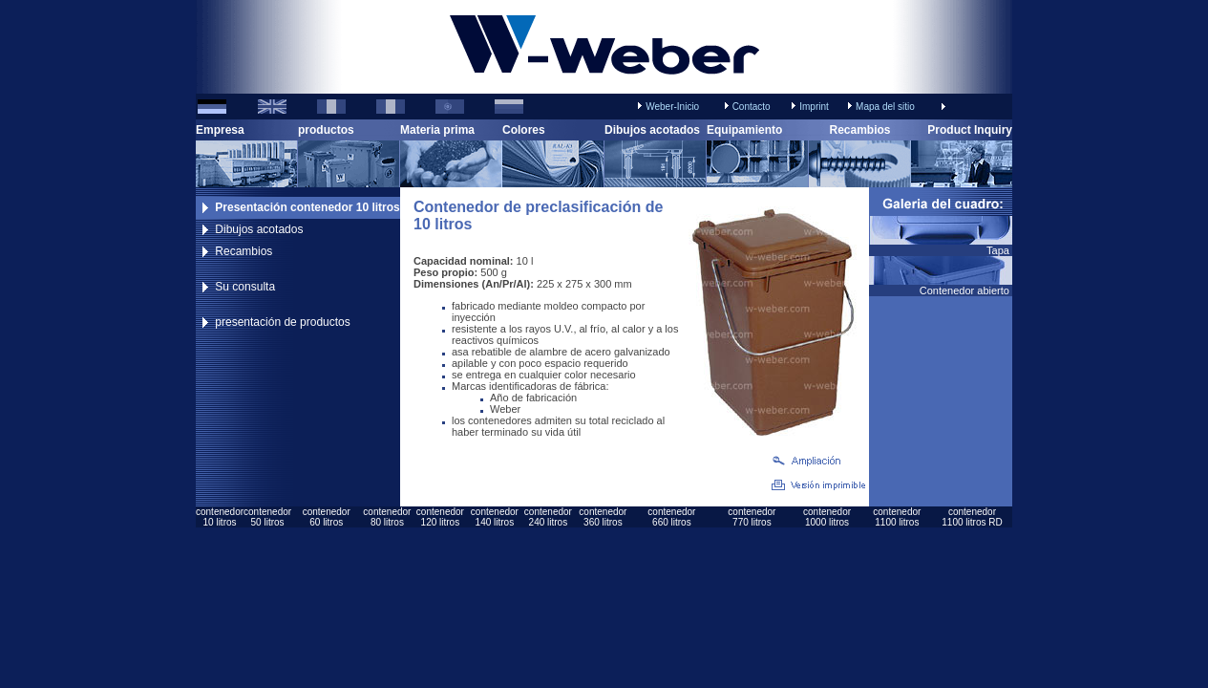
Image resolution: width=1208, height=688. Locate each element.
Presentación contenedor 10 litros (307, 207)
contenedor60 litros (326, 516)
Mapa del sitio (885, 106)
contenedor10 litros (220, 516)
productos (326, 130)
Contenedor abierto (966, 290)
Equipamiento (744, 130)
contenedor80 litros (387, 516)
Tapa (999, 250)
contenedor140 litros (495, 516)
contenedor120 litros (440, 516)
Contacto (751, 106)
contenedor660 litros (671, 516)
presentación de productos (282, 322)
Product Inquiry (969, 130)
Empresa (220, 130)
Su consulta (245, 286)
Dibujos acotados (652, 130)
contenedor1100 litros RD (972, 516)
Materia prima (437, 130)
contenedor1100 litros (897, 516)
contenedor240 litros (548, 516)
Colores (523, 130)
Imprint (814, 106)
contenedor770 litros (751, 516)
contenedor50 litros (267, 516)
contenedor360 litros (602, 516)
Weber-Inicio (672, 106)
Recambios (859, 130)
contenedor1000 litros (827, 516)
